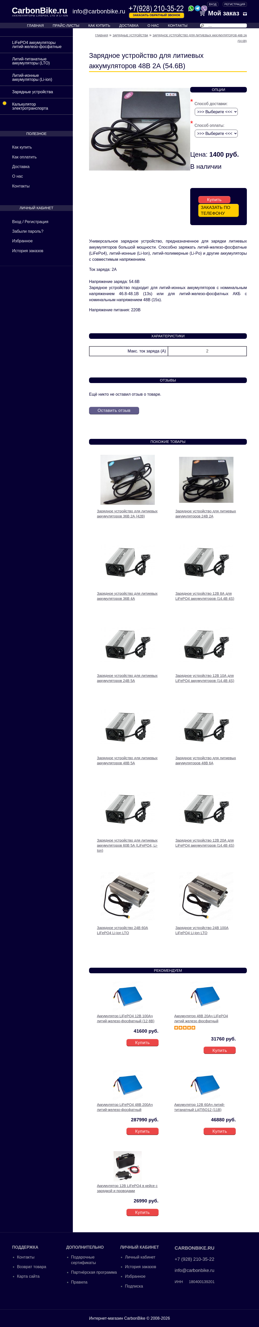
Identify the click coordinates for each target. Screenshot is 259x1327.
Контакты (21, 186)
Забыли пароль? (28, 231)
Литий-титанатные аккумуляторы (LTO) (31, 61)
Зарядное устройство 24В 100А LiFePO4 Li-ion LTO (201, 929)
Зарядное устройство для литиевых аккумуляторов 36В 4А (127, 595)
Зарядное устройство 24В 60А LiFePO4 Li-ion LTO (122, 929)
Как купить (22, 147)
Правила (79, 1281)
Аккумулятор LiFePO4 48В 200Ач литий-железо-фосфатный (125, 1106)
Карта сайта (28, 1276)
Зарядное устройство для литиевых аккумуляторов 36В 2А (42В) (127, 513)
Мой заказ (219, 13)
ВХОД (213, 4)
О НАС (153, 25)
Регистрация (234, 4)
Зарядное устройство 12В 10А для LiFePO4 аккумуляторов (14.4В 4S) (204, 677)
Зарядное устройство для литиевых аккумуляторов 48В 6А (205, 760)
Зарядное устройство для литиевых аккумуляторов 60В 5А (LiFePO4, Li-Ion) (127, 845)
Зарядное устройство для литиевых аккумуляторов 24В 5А (127, 677)
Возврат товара (31, 1266)
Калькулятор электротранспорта (24, 104)
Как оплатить (24, 157)
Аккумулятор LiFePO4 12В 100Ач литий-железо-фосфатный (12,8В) (125, 1018)
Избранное (22, 241)
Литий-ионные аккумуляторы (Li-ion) (32, 77)
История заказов (27, 251)
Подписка (134, 1286)
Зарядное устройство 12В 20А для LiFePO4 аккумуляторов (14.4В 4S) (204, 842)
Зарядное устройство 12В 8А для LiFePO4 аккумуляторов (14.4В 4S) (204, 595)
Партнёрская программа (94, 1272)
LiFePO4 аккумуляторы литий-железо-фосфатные (36, 44)
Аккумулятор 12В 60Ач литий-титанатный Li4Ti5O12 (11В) (199, 1106)
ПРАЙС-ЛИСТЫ (66, 25)
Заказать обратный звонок (156, 15)
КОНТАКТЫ (178, 25)
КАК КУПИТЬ (99, 25)
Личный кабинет (140, 1256)
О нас (17, 176)
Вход (16, 222)
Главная (101, 35)
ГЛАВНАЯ (35, 25)
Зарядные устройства (32, 92)
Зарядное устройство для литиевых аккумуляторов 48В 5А (127, 760)
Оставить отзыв (115, 410)
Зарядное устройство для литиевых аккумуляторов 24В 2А (205, 513)
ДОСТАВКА (128, 25)
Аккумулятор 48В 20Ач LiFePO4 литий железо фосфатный (201, 1018)
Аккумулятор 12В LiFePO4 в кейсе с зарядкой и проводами (127, 1187)
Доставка (21, 166)
